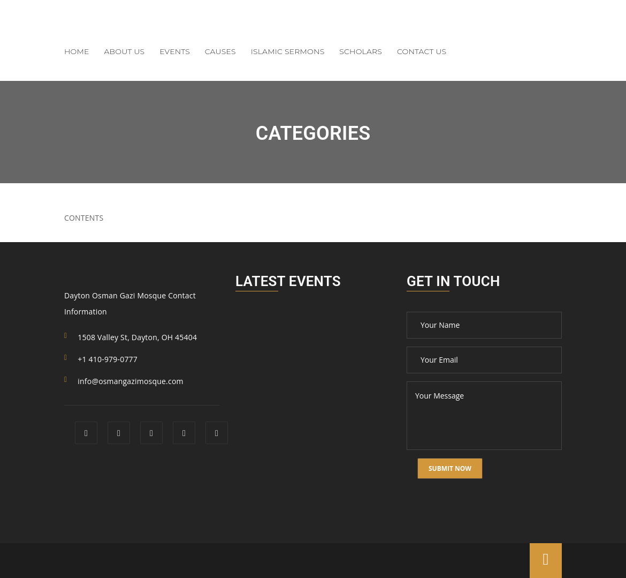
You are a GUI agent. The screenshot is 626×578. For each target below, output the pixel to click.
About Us (124, 51)
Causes (220, 51)
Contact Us (421, 51)
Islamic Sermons (288, 51)
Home (76, 51)
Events (174, 51)
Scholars (360, 51)
